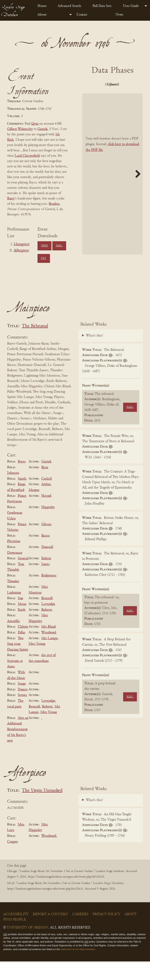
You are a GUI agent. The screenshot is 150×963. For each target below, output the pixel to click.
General (23, 560)
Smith (22, 480)
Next (136, 183)
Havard (46, 497)
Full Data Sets (102, 6)
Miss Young (37, 645)
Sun (20, 600)
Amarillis (13, 622)
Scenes (22, 696)
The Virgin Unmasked (42, 792)
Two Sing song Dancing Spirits (17, 645)
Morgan (34, 491)
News (119, 14)
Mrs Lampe (49, 639)
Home (42, 6)
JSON (44, 245)
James (45, 565)
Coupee (12, 843)
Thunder (13, 582)
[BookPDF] (112, 183)
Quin (34, 124)
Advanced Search (69, 6)
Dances (23, 691)
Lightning (14, 594)
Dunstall (47, 548)
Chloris (23, 628)
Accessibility (16, 915)
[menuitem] (44, 6)
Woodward (48, 634)
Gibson (46, 525)
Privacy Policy (106, 915)
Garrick (42, 129)
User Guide (131, 6)
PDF (99, 84)
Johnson (13, 474)
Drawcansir (14, 554)
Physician (13, 543)
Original (123, 84)
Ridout (46, 560)
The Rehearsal (35, 327)
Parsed (123, 95)
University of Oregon (27, 929)
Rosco (45, 537)
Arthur (46, 486)
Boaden (54, 204)
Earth (22, 611)
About (42, 14)
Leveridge (48, 605)
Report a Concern (50, 915)
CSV (43, 258)
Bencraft (47, 600)
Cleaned (99, 95)
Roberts (46, 611)
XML (59, 245)
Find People (14, 921)
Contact (82, 14)
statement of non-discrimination (78, 950)
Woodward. (49, 837)
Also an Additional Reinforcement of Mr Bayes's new (17, 731)
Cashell (46, 480)
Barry (11, 198)
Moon (22, 605)
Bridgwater (48, 577)
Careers (80, 915)
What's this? (94, 337)
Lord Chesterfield (27, 156)
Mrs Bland (48, 628)
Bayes (22, 463)
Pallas (21, 634)
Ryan (44, 468)
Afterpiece (21, 251)
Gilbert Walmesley (20, 129)
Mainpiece (22, 244)
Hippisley (48, 509)
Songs (22, 685)
